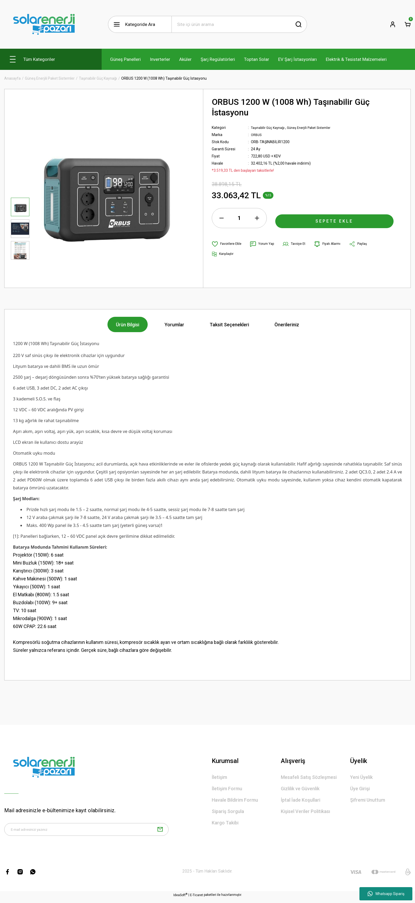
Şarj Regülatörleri (218, 59)
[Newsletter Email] (86, 831)
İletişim (219, 777)
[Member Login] (393, 24)
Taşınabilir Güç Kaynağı (270, 127)
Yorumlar (174, 324)
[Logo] (44, 24)
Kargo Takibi (225, 822)
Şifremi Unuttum (367, 800)
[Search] (239, 24)
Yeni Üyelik (361, 777)
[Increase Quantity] (257, 218)
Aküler (185, 59)
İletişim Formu (227, 788)
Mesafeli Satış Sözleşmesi (309, 777)
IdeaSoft (180, 899)
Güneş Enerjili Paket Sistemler (316, 127)
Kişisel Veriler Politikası (305, 811)
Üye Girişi (360, 788)
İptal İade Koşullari (300, 800)
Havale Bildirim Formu (235, 800)
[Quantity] (239, 218)
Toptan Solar (256, 59)
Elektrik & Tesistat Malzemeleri (356, 59)
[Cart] (407, 24)
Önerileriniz (286, 324)
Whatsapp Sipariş (386, 894)
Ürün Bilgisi (127, 324)
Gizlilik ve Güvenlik (300, 788)
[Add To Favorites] (228, 244)
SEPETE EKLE (334, 218)
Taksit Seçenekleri (229, 324)
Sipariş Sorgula (228, 811)
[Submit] (160, 831)
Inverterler (160, 59)
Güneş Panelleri (125, 59)
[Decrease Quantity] (221, 218)
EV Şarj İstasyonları (297, 59)
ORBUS (257, 135)
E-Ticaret (196, 899)
